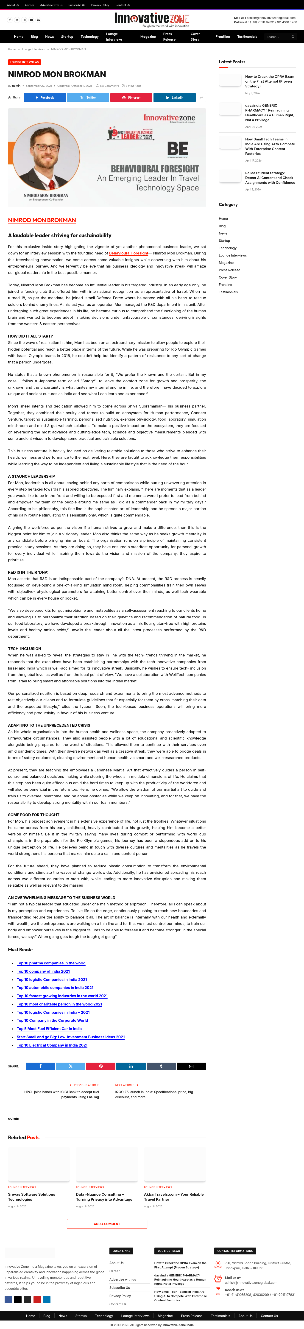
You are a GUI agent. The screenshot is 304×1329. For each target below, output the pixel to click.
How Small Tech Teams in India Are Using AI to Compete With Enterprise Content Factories (270, 146)
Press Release (169, 37)
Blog (34, 36)
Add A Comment (107, 1223)
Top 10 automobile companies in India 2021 (56, 987)
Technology (90, 36)
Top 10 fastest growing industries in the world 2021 (63, 995)
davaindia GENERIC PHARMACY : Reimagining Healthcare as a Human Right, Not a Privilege (269, 112)
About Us (13, 5)
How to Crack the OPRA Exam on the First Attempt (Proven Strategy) (269, 81)
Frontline (223, 36)
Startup (67, 36)
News (49, 36)
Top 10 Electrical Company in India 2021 (53, 1044)
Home (18, 36)
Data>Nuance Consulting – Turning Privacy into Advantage (104, 1196)
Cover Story (195, 37)
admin (16, 85)
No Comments (107, 85)
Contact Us (122, 5)
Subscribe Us (76, 5)
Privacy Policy (100, 5)
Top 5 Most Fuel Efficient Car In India (50, 1028)
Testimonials (247, 36)
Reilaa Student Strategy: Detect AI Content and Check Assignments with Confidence (270, 177)
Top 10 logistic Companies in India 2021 (53, 979)
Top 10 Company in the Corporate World (53, 1020)
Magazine (148, 36)
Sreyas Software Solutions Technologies (31, 1196)
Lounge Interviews (114, 37)
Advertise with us (51, 5)
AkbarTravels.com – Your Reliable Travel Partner (174, 1196)
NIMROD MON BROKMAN (45, 219)
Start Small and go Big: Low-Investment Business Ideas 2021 (72, 1036)
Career (29, 5)
